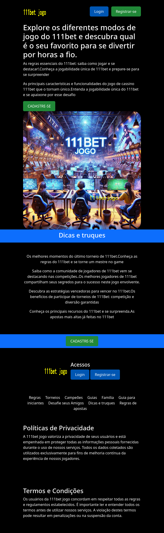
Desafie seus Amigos (66, 403)
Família (108, 397)
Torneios (52, 397)
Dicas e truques (101, 403)
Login (99, 11)
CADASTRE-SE (39, 106)
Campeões (74, 397)
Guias (92, 397)
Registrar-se (126, 11)
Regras (35, 397)
